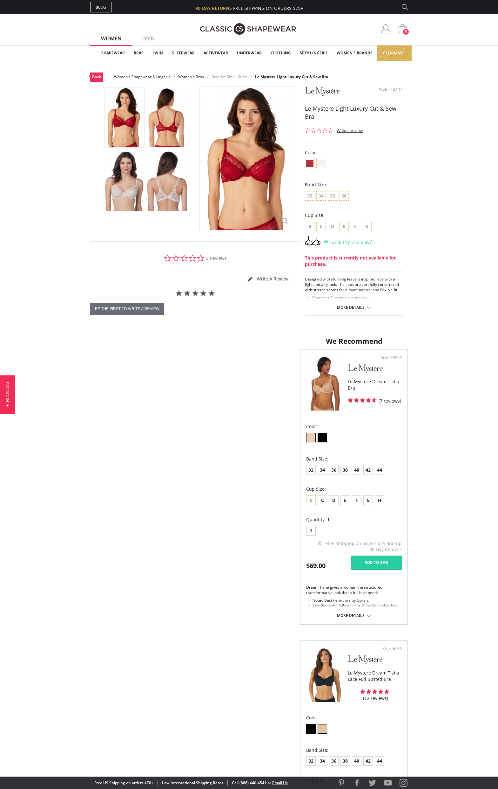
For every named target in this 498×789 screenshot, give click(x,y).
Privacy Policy (297, 715)
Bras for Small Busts (229, 77)
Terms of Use (140, 760)
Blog (101, 7)
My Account (212, 684)
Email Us (280, 783)
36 (123, 476)
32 (101, 476)
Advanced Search (218, 674)
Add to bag (214, 568)
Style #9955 (229, 364)
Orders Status (215, 695)
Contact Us (211, 726)
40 (146, 476)
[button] (7, 394)
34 (112, 476)
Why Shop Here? (299, 674)
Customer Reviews (303, 684)
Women (111, 38)
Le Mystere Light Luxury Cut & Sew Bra (291, 77)
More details (351, 307)
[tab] (268, 279)
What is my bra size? (348, 241)
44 (169, 476)
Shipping (208, 705)
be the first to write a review (127, 309)
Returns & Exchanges (223, 715)
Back (96, 77)
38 (135, 476)
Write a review (350, 130)
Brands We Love (300, 695)
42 (158, 476)
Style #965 (390, 364)
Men (149, 38)
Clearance (394, 53)
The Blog (291, 705)
